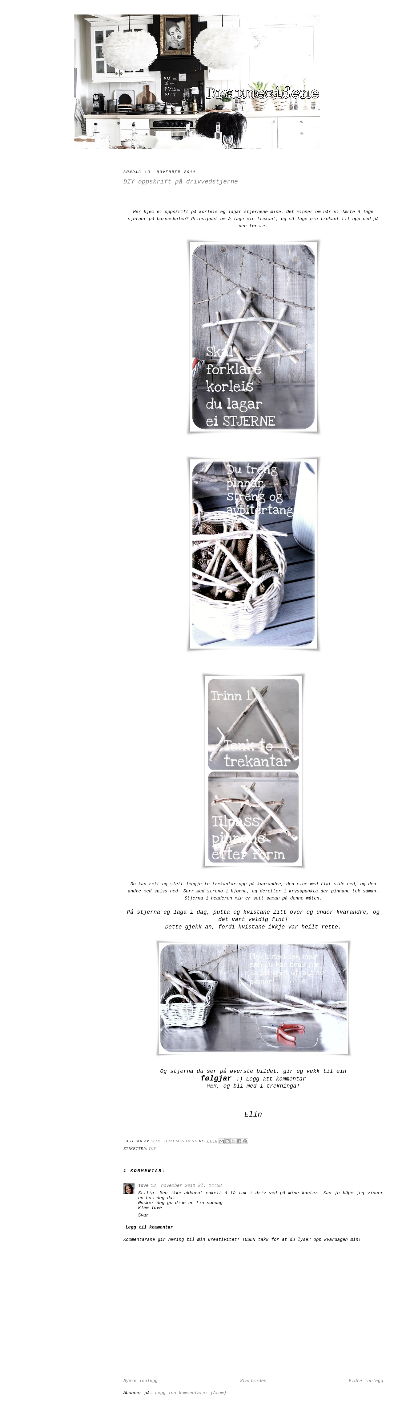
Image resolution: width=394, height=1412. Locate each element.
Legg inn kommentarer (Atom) (191, 1392)
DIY (152, 1148)
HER (211, 1086)
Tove (143, 1185)
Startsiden (253, 1380)
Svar (143, 1215)
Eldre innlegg (366, 1380)
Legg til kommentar (149, 1227)
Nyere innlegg (140, 1380)
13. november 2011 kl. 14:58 (186, 1185)
